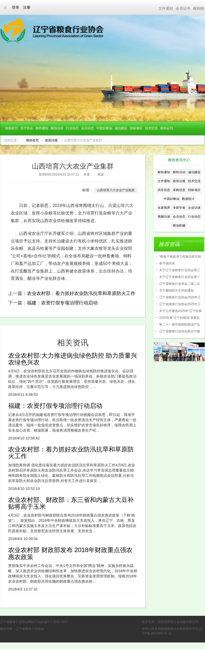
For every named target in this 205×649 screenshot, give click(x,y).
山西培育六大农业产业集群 (116, 190)
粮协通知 (42, 128)
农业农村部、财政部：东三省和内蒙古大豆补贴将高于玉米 (71, 503)
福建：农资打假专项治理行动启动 (62, 302)
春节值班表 (167, 263)
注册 (26, 7)
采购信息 (179, 190)
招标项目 (136, 128)
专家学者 (179, 208)
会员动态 (87, 128)
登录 (15, 7)
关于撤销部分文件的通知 (176, 290)
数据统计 (188, 199)
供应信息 (164, 190)
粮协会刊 (166, 128)
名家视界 (164, 208)
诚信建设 (121, 128)
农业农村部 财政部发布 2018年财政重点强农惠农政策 (70, 553)
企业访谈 (194, 208)
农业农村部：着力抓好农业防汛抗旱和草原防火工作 (81, 293)
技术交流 (151, 128)
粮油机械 (179, 225)
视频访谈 (164, 216)
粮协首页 (11, 128)
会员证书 (183, 8)
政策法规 (51, 140)
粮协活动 (57, 128)
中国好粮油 (104, 128)
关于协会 (26, 128)
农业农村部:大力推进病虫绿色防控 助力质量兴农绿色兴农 (72, 359)
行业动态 (72, 128)
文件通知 (165, 8)
